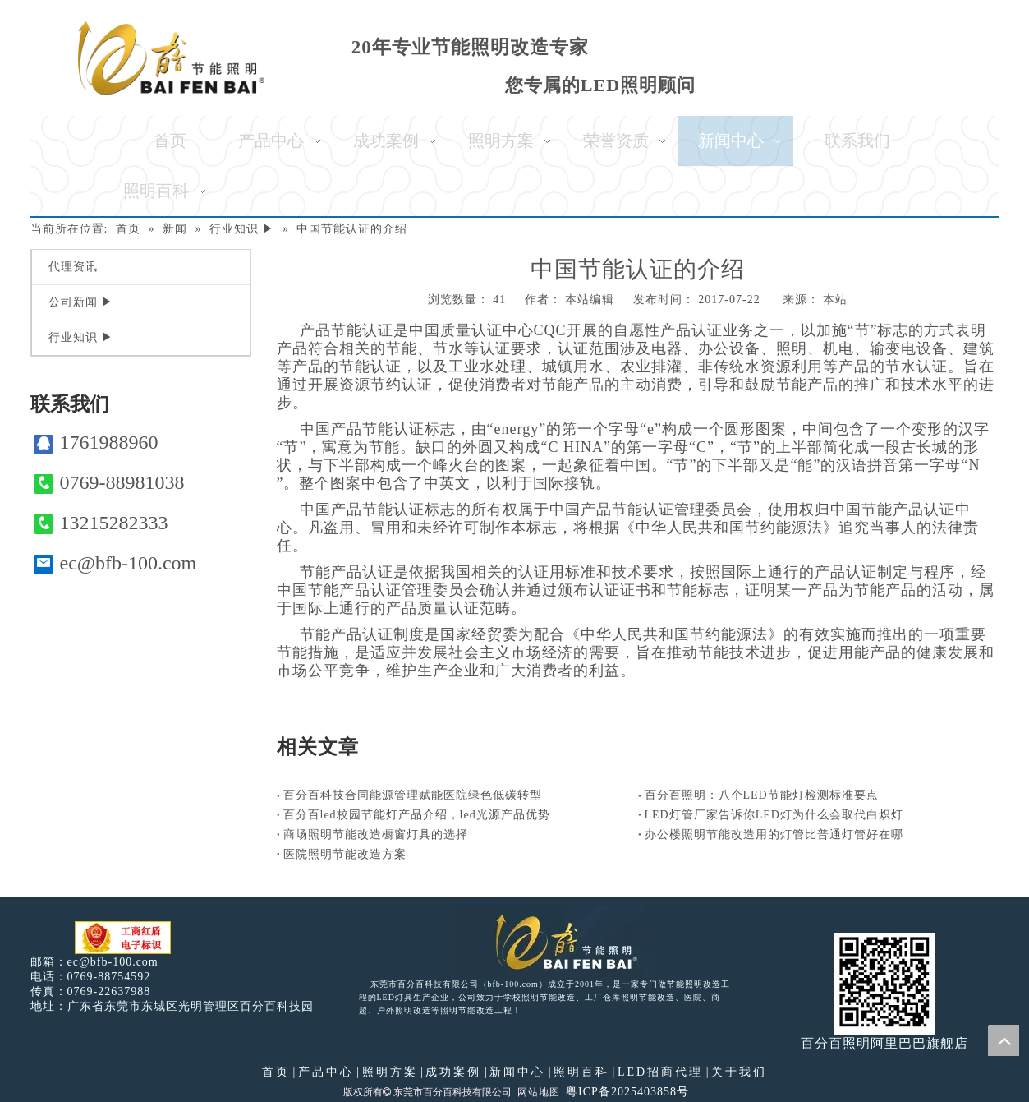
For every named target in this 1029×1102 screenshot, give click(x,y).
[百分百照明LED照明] (555, 941)
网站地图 (538, 1092)
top (1003, 1040)
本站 (835, 299)
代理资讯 (73, 267)
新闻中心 (517, 1072)
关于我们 (739, 1072)
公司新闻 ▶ (81, 302)
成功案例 (453, 1072)
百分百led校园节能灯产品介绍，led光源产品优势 (416, 815)
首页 (276, 1072)
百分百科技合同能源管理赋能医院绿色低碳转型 (412, 795)
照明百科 (581, 1072)
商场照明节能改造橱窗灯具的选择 (375, 834)
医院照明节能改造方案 (345, 854)
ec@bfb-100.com (115, 563)
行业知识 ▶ (81, 337)
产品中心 (326, 1072)
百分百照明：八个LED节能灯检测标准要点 (762, 795)
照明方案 (390, 1072)
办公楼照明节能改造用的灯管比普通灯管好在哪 (774, 834)
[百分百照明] (171, 58)
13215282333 (101, 523)
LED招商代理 (660, 1072)
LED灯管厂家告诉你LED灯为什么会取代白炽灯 (774, 815)
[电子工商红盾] (123, 938)
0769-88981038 (109, 483)
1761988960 (96, 442)
